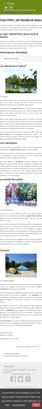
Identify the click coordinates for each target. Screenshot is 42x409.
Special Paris (12, 10)
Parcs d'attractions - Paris (28, 10)
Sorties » (18, 10)
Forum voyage (8, 370)
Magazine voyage (18, 370)
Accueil (6, 10)
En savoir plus (18, 405)
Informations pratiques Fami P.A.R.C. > (28, 347)
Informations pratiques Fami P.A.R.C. (16, 356)
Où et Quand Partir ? (30, 370)
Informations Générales (10, 59)
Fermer (36, 405)
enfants (24, 158)
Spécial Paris (7, 372)
